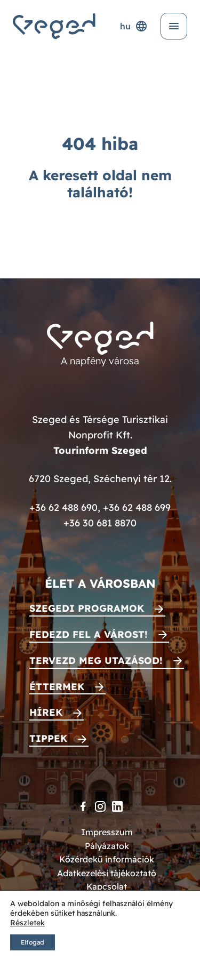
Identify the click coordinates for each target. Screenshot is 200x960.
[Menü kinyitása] (174, 26)
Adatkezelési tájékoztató (106, 873)
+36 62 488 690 (63, 507)
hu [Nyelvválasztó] (134, 26)
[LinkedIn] (117, 806)
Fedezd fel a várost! (88, 634)
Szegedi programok (86, 608)
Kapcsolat (106, 886)
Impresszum (107, 832)
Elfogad (32, 942)
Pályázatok (107, 846)
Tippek (48, 738)
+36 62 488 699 (137, 507)
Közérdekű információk (106, 859)
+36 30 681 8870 (100, 523)
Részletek (27, 922)
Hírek (45, 712)
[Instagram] (100, 806)
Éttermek (56, 687)
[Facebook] (83, 806)
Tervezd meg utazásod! (96, 660)
